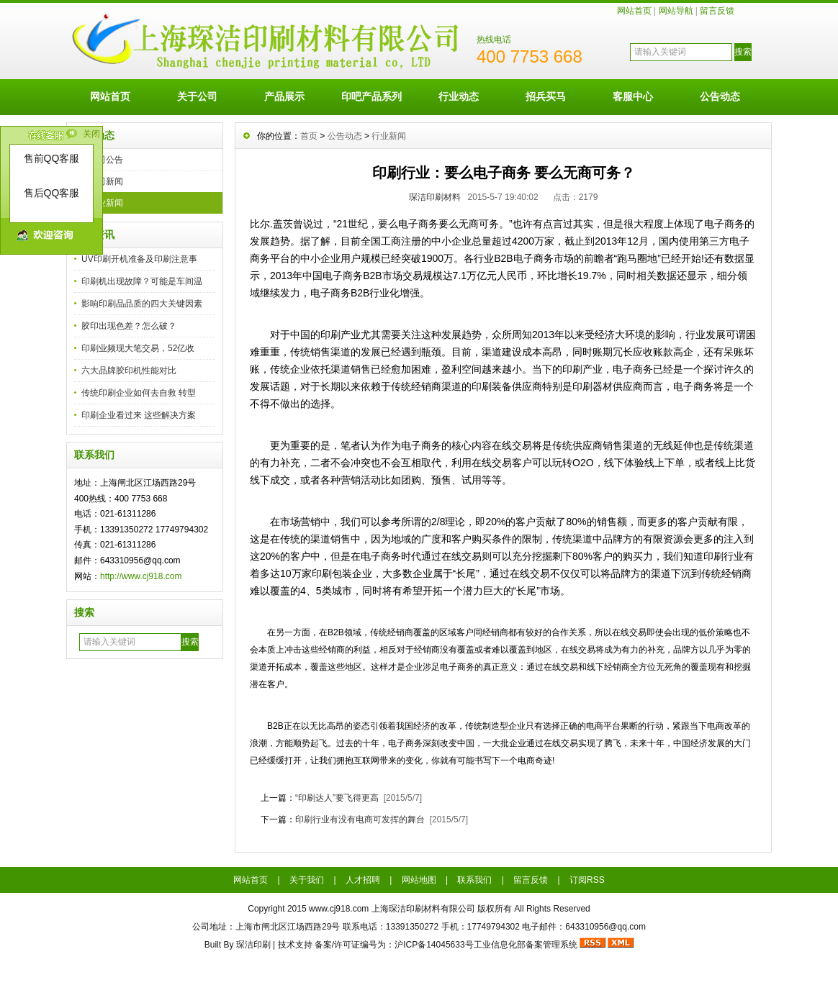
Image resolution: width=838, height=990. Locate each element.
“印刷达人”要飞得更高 (337, 798)
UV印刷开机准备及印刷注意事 (139, 259)
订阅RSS (587, 880)
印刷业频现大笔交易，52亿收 (137, 348)
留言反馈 (717, 11)
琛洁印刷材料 (435, 197)
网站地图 (419, 880)
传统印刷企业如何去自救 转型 (138, 393)
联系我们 (474, 880)
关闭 (91, 134)
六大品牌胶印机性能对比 (128, 370)
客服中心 (633, 96)
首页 (308, 136)
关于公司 (197, 96)
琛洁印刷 (253, 945)
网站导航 (676, 11)
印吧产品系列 (371, 96)
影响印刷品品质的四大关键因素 (141, 304)
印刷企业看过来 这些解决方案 (138, 415)
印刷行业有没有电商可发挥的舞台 (360, 819)
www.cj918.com (339, 909)
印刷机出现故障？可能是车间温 (141, 281)
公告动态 (720, 96)
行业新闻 (106, 203)
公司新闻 (106, 181)
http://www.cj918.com (140, 576)
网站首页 (634, 11)
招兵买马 (546, 96)
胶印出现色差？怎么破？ (128, 326)
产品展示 (284, 96)
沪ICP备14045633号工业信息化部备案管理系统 (486, 945)
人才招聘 (363, 880)
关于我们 (306, 880)
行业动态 (458, 96)
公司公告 (106, 160)
